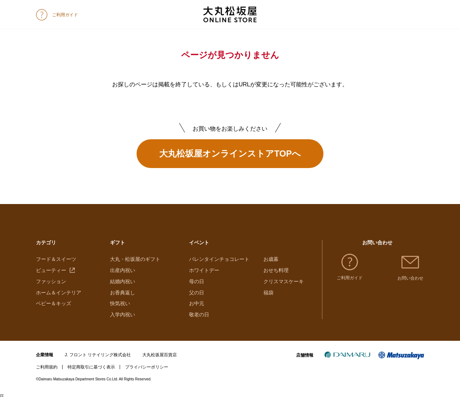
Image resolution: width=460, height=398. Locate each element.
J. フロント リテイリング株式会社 (98, 354)
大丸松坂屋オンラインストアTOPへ (230, 153)
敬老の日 (199, 314)
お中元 (196, 303)
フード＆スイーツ (56, 259)
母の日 (196, 281)
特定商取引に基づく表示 (91, 367)
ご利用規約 (47, 367)
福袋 (268, 292)
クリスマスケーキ (283, 281)
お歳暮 (271, 259)
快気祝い (120, 303)
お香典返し (122, 292)
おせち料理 (276, 270)
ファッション (51, 281)
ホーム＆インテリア (58, 292)
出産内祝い (122, 270)
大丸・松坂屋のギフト (135, 259)
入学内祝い (122, 314)
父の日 (196, 292)
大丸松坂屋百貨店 (159, 354)
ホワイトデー (204, 270)
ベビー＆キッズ (53, 303)
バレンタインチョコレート (219, 259)
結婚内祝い (122, 281)
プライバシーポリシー (146, 367)
